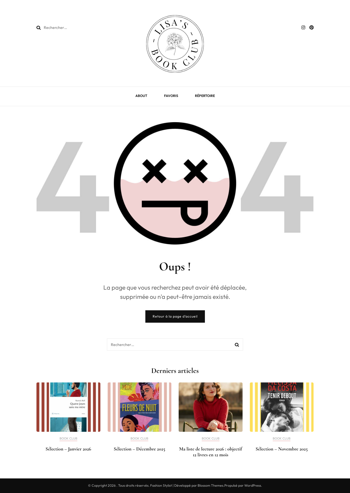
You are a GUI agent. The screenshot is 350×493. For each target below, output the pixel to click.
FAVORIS (171, 96)
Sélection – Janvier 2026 (68, 449)
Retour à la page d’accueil (175, 316)
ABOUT (141, 96)
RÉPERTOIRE (205, 96)
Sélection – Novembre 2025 (282, 449)
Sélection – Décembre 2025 (139, 449)
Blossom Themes (210, 485)
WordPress (252, 485)
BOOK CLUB (68, 438)
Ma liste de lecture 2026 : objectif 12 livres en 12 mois (210, 452)
